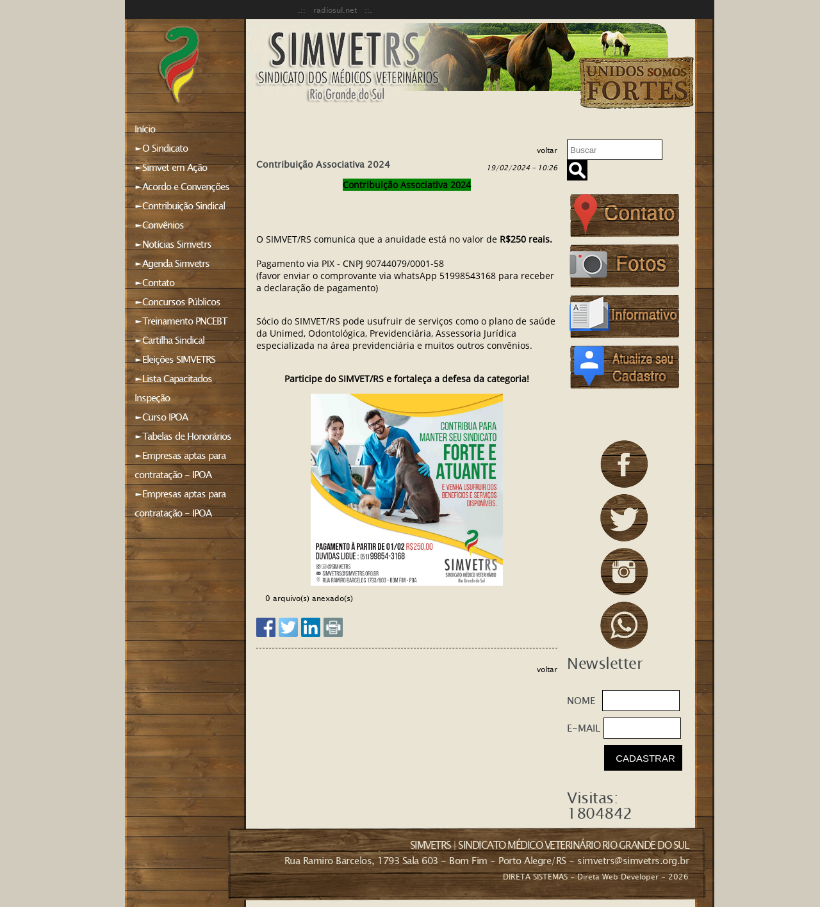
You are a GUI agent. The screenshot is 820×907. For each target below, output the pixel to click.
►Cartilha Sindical (169, 340)
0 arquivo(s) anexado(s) (309, 598)
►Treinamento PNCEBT (181, 320)
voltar (547, 150)
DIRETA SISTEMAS (535, 876)
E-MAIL (583, 728)
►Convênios (159, 224)
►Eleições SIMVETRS (175, 359)
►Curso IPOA (161, 416)
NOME (581, 700)
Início (145, 128)
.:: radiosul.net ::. (335, 9)
